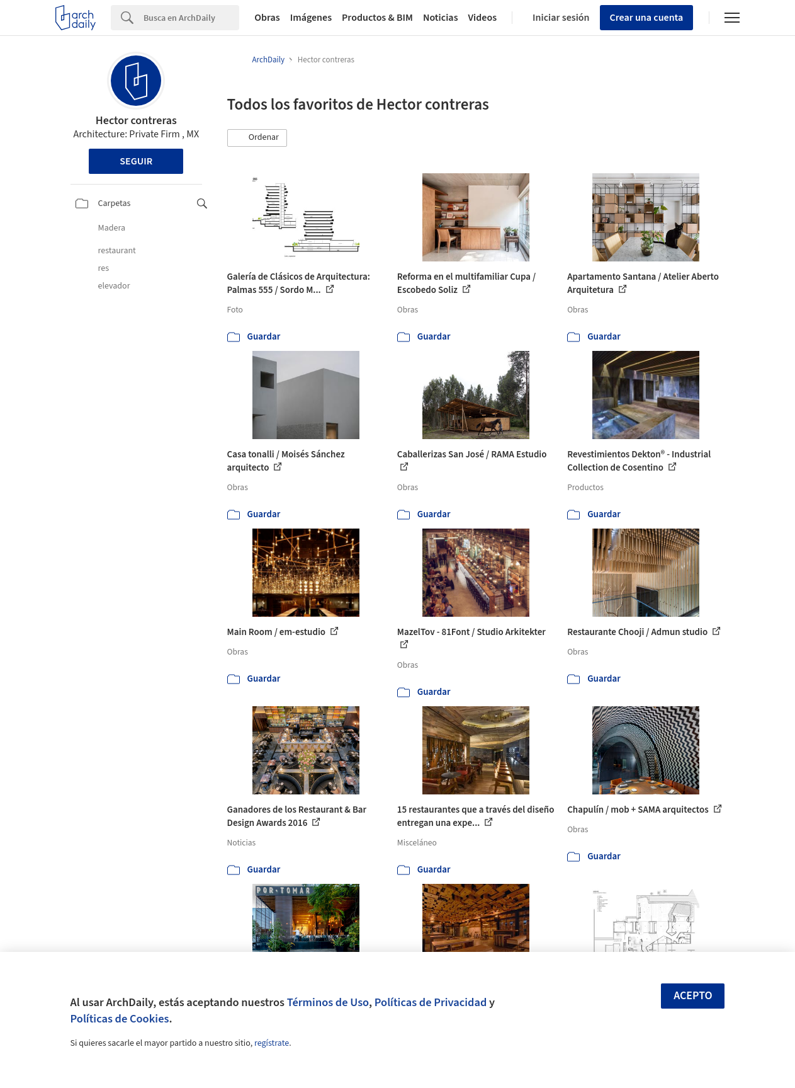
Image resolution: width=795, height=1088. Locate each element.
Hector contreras (136, 121)
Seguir (136, 161)
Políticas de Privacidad (431, 1002)
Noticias (440, 18)
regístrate (271, 1043)
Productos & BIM (377, 18)
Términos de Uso (328, 1002)
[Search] (191, 17)
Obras (267, 18)
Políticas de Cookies (119, 1019)
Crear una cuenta (647, 18)
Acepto (693, 996)
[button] (257, 138)
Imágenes (311, 18)
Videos (482, 18)
